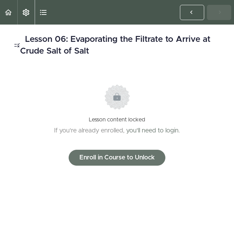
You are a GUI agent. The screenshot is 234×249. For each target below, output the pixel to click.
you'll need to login (152, 131)
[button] (8, 12)
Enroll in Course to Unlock (117, 158)
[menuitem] (26, 12)
